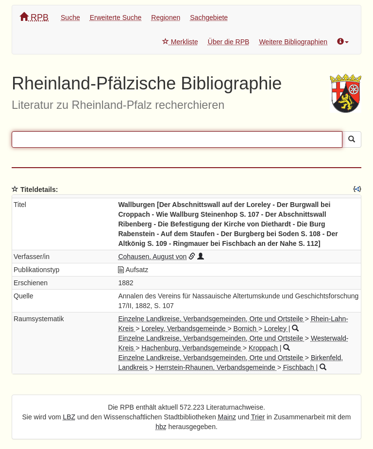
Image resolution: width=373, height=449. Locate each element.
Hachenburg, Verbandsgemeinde (192, 348)
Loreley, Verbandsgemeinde (184, 328)
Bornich (246, 328)
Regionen (165, 17)
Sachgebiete (209, 17)
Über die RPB (229, 42)
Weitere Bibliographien (293, 42)
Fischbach (299, 367)
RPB (34, 17)
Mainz (227, 417)
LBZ (69, 417)
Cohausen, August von (152, 256)
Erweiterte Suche (116, 17)
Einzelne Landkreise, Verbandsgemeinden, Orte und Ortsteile (211, 319)
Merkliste (180, 42)
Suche (70, 17)
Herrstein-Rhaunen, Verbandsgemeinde (216, 367)
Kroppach (264, 348)
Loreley (276, 328)
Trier (258, 417)
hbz (161, 427)
